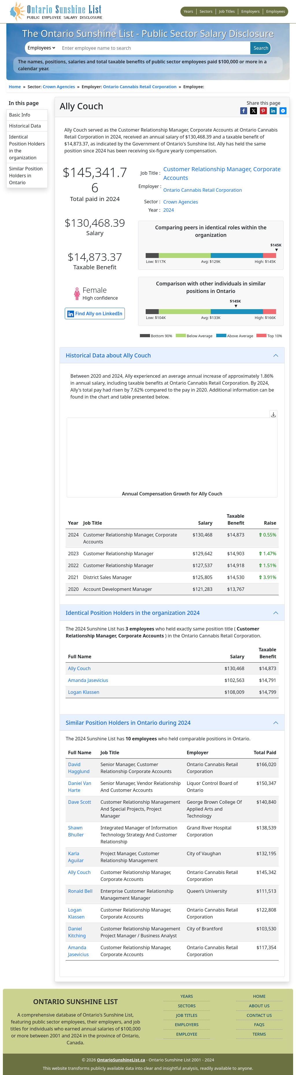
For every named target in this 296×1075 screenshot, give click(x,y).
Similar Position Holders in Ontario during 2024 (128, 722)
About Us (259, 1005)
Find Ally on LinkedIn (94, 313)
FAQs (259, 1024)
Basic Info (19, 115)
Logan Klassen (83, 692)
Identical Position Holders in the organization (27, 147)
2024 (168, 210)
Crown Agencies (59, 86)
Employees (275, 11)
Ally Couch (79, 668)
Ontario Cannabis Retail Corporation (139, 86)
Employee (186, 1034)
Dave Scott (79, 802)
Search (261, 48)
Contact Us (259, 1015)
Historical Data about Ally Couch (108, 355)
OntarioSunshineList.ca (121, 1060)
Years (188, 11)
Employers (250, 11)
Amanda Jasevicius (88, 680)
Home (15, 86)
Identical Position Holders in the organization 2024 (132, 613)
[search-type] (41, 47)
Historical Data (25, 126)
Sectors (206, 11)
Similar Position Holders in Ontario (26, 175)
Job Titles (227, 11)
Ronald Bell (80, 891)
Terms (259, 1034)
